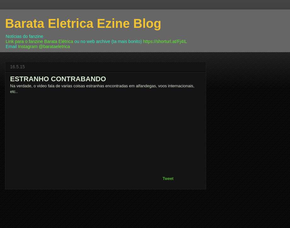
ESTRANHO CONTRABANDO (58, 79)
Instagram (28, 46)
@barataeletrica (54, 46)
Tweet (167, 178)
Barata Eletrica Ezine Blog (83, 23)
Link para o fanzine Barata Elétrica (39, 41)
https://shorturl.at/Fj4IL (165, 41)
